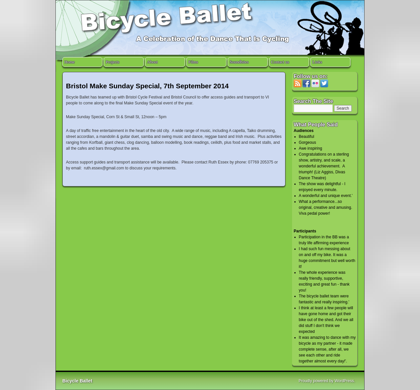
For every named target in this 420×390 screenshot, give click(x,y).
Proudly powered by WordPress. (327, 381)
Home (69, 61)
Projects (112, 61)
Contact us (280, 61)
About (152, 61)
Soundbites (239, 61)
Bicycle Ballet (77, 380)
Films (193, 61)
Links (317, 61)
